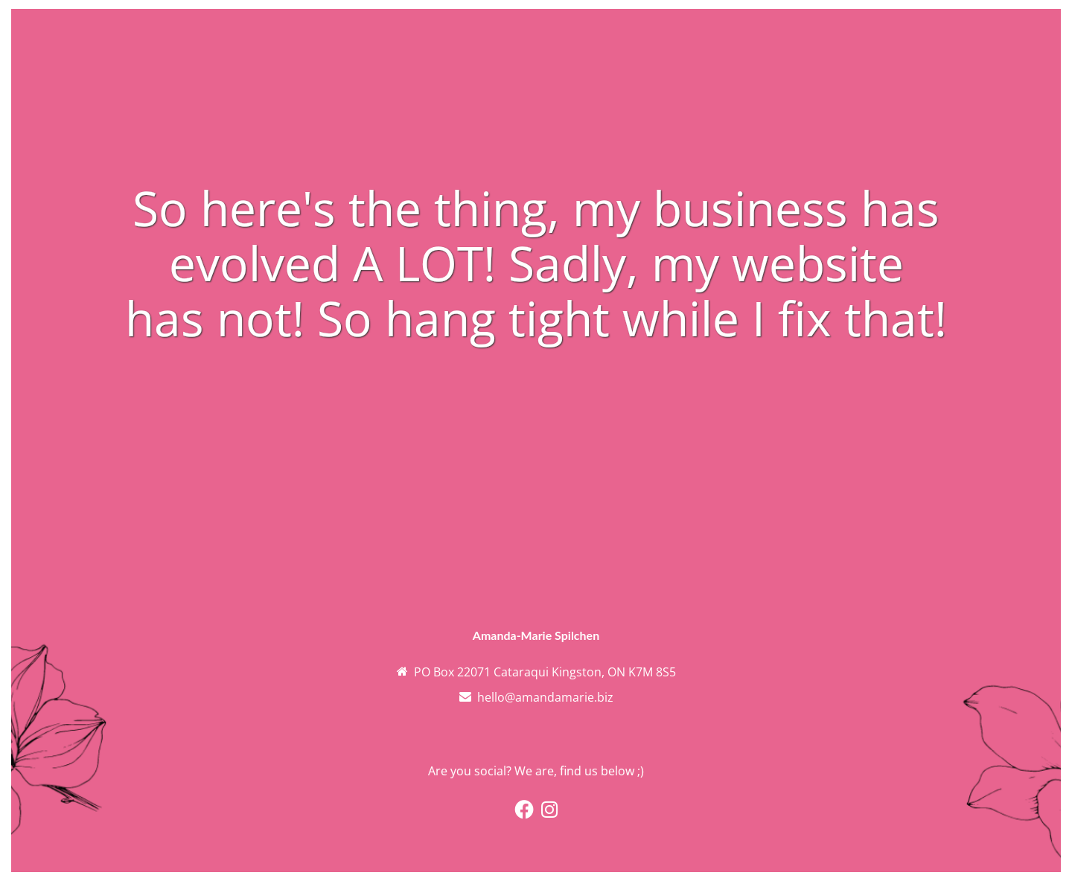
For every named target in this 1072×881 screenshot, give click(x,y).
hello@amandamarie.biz (545, 697)
